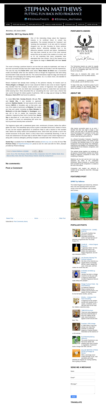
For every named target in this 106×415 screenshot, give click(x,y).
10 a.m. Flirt (14, 154)
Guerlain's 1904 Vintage (88, 323)
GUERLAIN (81, 24)
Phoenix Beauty (29, 155)
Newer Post (9, 218)
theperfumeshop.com (25, 144)
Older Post (62, 218)
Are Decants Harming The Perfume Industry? (89, 258)
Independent (41, 154)
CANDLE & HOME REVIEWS (53, 24)
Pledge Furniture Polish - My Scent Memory (89, 284)
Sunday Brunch (49, 155)
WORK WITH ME (92, 24)
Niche (16, 155)
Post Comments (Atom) (21, 221)
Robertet (36, 155)
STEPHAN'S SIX (70, 24)
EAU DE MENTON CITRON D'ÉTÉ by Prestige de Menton (89, 351)
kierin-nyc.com (46, 142)
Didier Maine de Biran (32, 154)
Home (36, 218)
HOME (8, 24)
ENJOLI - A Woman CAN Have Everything (88, 298)
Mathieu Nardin (56, 154)
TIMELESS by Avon (87, 310)
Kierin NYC (48, 154)
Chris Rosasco (22, 154)
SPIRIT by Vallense (78, 181)
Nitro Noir (21, 155)
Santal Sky (41, 155)
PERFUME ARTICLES (35, 24)
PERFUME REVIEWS (19, 24)
